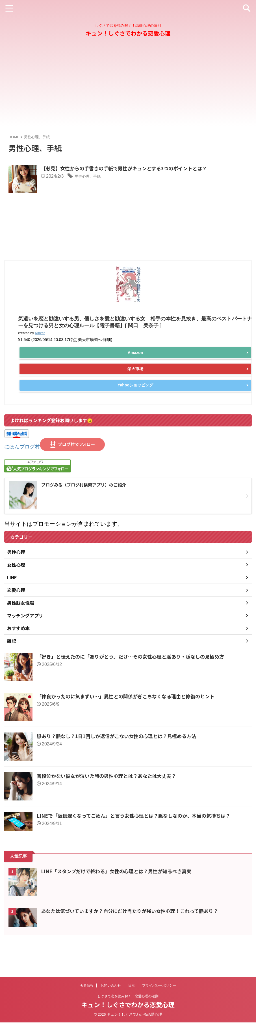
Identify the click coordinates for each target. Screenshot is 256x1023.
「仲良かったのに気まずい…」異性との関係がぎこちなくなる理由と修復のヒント (131, 724)
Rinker (40, 361)
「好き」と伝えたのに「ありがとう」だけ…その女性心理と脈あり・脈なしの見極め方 (136, 684)
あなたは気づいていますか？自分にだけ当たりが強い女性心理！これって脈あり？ (135, 939)
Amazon (135, 381)
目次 (131, 986)
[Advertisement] (128, 86)
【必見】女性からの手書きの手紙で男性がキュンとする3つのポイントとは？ (157, 168)
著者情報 (87, 986)
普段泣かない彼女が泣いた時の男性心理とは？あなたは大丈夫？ (110, 804)
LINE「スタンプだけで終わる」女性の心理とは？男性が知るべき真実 (120, 899)
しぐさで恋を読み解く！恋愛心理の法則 (128, 997)
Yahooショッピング (135, 413)
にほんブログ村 (24, 475)
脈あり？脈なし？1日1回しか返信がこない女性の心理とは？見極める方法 (121, 764)
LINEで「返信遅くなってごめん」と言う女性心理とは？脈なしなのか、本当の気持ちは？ (139, 844)
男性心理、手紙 (119, 176)
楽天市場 (135, 397)
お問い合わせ (111, 986)
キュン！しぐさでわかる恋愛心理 (128, 33)
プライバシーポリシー (159, 986)
